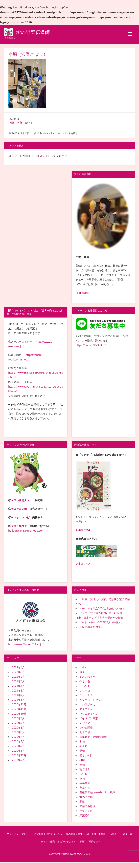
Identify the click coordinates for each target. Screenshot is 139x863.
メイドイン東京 (88, 719)
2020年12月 (19, 705)
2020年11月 (19, 710)
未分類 (83, 774)
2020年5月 (18, 733)
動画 (82, 842)
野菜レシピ (86, 811)
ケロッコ (84, 691)
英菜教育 (84, 784)
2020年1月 (18, 751)
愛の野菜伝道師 (34, 32)
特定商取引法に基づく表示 (48, 834)
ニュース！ (86, 696)
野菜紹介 (84, 816)
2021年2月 (18, 696)
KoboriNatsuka (45, 134)
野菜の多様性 (87, 807)
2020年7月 (18, 724)
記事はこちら (84, 531)
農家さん (84, 788)
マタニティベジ (88, 714)
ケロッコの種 (19, 509)
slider (82, 668)
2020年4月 (18, 737)
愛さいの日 (86, 756)
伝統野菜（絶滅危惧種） (94, 737)
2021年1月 (18, 700)
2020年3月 (18, 742)
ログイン (44, 157)
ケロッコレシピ (20, 518)
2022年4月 (18, 668)
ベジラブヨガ (87, 705)
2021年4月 (18, 687)
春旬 (82, 765)
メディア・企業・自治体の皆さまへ (57, 842)
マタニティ (86, 710)
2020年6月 (18, 728)
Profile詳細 (82, 293)
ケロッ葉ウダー (20, 527)
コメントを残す (70, 134)
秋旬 (82, 779)
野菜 (82, 802)
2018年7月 (18, 761)
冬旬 (82, 742)
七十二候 (84, 733)
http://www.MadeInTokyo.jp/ (26, 645)
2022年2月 (18, 677)
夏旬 (82, 751)
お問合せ (114, 834)
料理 (82, 761)
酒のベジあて (87, 798)
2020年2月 (18, 747)
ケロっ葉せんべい (21, 501)
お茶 (82, 673)
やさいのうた (87, 677)
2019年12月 (19, 756)
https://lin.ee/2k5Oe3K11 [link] (91, 346)
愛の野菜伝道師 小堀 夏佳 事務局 (85, 834)
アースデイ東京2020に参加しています (102, 609)
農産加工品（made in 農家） (98, 793)
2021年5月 (18, 682)
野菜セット (94, 842)
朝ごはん (84, 770)
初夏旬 (83, 747)
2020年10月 (19, 714)
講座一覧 (127, 834)
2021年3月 (18, 691)
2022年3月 (18, 673)
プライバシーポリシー (18, 834)
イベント (84, 687)
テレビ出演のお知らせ (92, 628)
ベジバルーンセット (91, 700)
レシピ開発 (86, 728)
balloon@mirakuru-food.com (26, 531)
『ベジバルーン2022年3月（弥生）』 (101, 623)
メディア (84, 724)
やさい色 (84, 682)
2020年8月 (18, 719)
